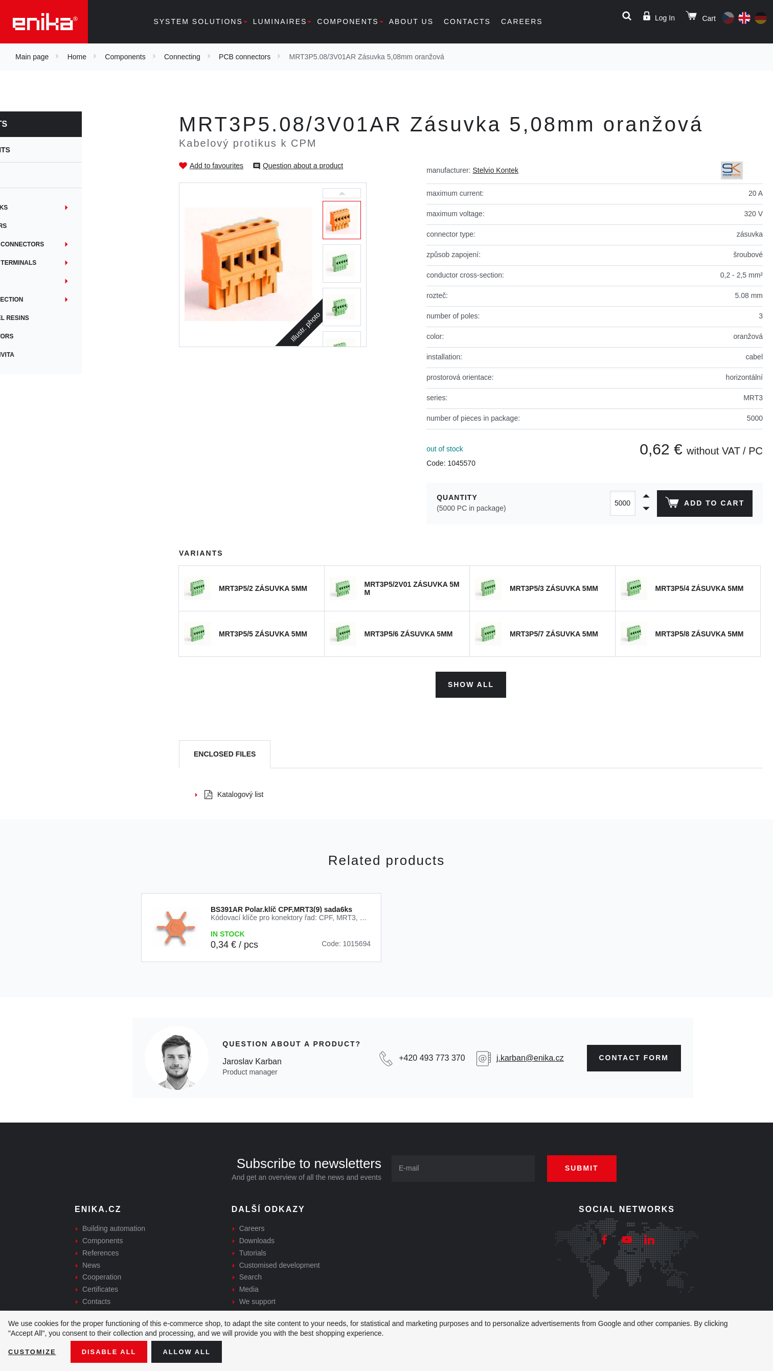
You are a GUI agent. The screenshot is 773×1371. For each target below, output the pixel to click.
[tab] (224, 752)
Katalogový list (233, 792)
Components (347, 21)
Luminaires (280, 21)
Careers (522, 21)
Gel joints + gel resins (60, 318)
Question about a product (303, 166)
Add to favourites (216, 166)
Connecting (182, 57)
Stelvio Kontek (495, 170)
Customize (33, 1351)
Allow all (195, 1351)
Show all (471, 682)
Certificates (100, 1287)
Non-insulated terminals (64, 262)
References (100, 1250)
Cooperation (101, 1275)
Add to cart (703, 504)
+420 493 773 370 (432, 1055)
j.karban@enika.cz (530, 1055)
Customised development (279, 1263)
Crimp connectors (52, 336)
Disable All (114, 1351)
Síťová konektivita (53, 354)
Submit (589, 1166)
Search (250, 1275)
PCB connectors (244, 57)
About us (411, 21)
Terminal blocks (50, 207)
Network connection (57, 299)
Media (249, 1287)
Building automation (113, 1226)
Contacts (467, 21)
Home (76, 57)
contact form (634, 1055)
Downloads (257, 1238)
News (91, 1263)
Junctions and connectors (68, 244)
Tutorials (252, 1250)
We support (257, 1299)
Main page (32, 57)
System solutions (197, 21)
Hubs (29, 281)
